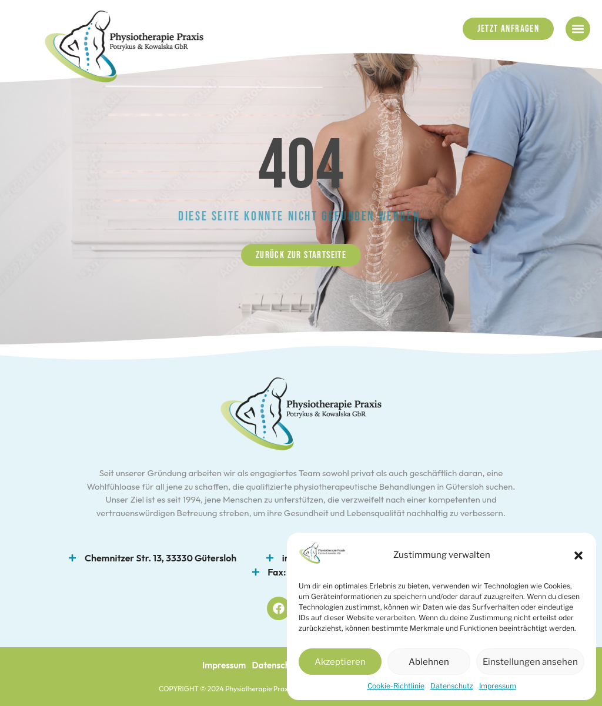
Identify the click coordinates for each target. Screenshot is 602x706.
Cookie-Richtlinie (395, 685)
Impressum (497, 685)
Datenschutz (451, 685)
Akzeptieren (340, 662)
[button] (578, 555)
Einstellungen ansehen (530, 662)
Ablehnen (429, 662)
